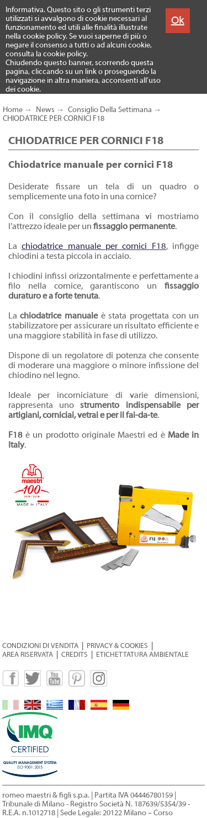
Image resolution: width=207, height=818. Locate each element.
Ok (177, 20)
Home (13, 109)
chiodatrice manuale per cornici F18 (94, 246)
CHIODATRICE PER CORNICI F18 (53, 118)
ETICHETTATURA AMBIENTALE (142, 654)
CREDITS (74, 654)
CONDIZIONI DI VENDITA (40, 645)
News (45, 109)
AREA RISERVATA (27, 654)
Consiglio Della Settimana (110, 109)
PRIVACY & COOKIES (117, 645)
